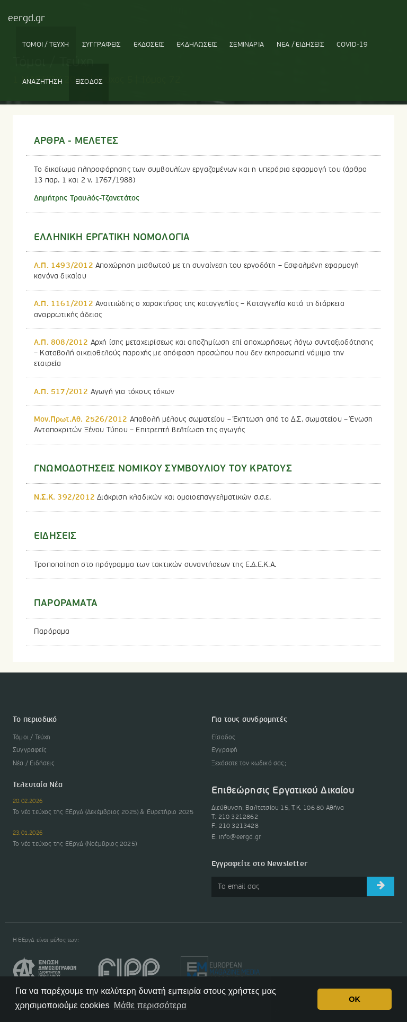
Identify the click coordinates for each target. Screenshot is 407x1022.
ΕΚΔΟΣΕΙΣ (149, 44)
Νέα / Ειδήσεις (34, 764)
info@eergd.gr (240, 837)
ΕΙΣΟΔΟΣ (88, 81)
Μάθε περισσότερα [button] (150, 1005)
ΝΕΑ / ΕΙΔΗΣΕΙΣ (300, 44)
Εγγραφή (224, 750)
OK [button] (354, 999)
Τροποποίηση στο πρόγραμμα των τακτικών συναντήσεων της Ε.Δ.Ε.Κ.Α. (155, 565)
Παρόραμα (52, 631)
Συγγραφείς (30, 750)
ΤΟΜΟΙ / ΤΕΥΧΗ (45, 44)
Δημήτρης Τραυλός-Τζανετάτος (86, 198)
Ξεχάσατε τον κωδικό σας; (248, 764)
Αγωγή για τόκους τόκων (104, 392)
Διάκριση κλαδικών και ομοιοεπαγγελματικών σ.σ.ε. (152, 497)
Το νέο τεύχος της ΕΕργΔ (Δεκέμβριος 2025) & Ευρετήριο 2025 (103, 812)
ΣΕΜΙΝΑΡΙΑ (246, 44)
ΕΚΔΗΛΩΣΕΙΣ (196, 44)
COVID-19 (352, 44)
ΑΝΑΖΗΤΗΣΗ (42, 81)
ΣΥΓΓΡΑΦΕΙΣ (101, 44)
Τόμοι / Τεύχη (32, 738)
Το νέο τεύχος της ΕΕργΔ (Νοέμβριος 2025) (75, 844)
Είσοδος (223, 738)
